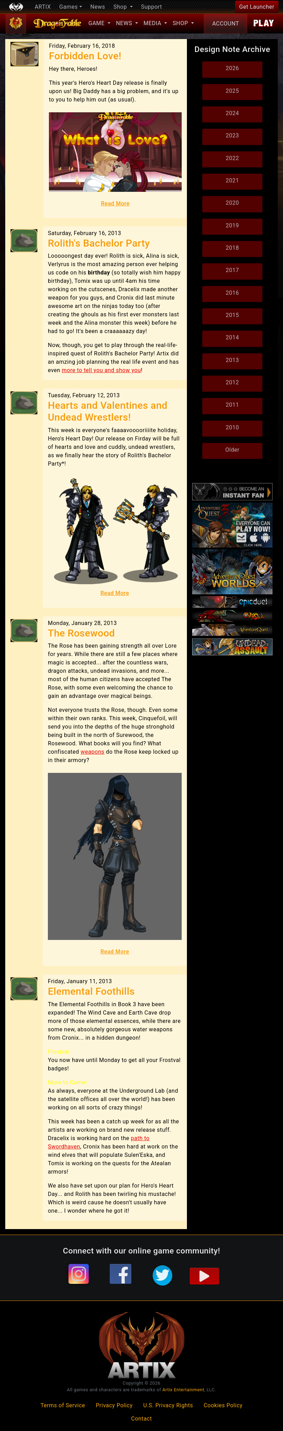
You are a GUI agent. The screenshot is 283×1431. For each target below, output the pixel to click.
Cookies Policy (223, 1405)
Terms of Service (63, 1405)
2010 (232, 427)
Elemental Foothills (91, 991)
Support (151, 6)
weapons (92, 751)
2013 (232, 360)
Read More (115, 203)
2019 (232, 225)
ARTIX (43, 6)
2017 (232, 270)
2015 (232, 315)
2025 (232, 91)
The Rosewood (81, 633)
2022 (232, 158)
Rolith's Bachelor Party (99, 243)
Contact (141, 1418)
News (97, 6)
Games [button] (68, 6)
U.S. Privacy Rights (168, 1405)
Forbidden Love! (85, 56)
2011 (232, 404)
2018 (232, 247)
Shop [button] (121, 6)
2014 (232, 337)
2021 (232, 180)
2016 (232, 292)
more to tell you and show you (101, 370)
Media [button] (153, 23)
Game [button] (97, 23)
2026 (232, 68)
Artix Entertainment (183, 1389)
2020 (232, 202)
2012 (232, 382)
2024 (232, 113)
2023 (232, 135)
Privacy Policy (114, 1405)
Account (225, 23)
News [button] (125, 23)
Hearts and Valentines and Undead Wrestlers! (107, 411)
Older (232, 449)
